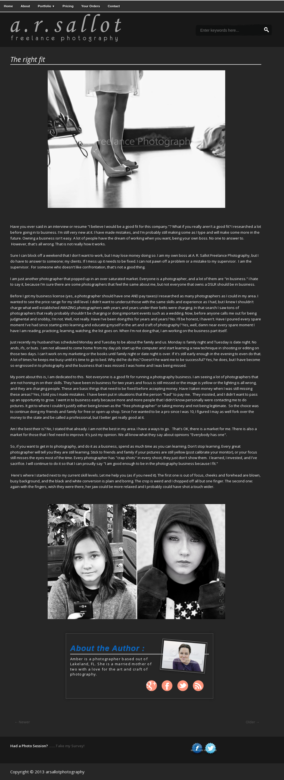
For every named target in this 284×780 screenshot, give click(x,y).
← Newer (22, 721)
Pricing (67, 6)
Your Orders (90, 6)
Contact (114, 6)
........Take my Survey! (67, 745)
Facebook (167, 685)
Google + (151, 685)
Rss (198, 685)
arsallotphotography (65, 771)
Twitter (182, 685)
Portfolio (46, 6)
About (25, 6)
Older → (253, 721)
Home (8, 6)
